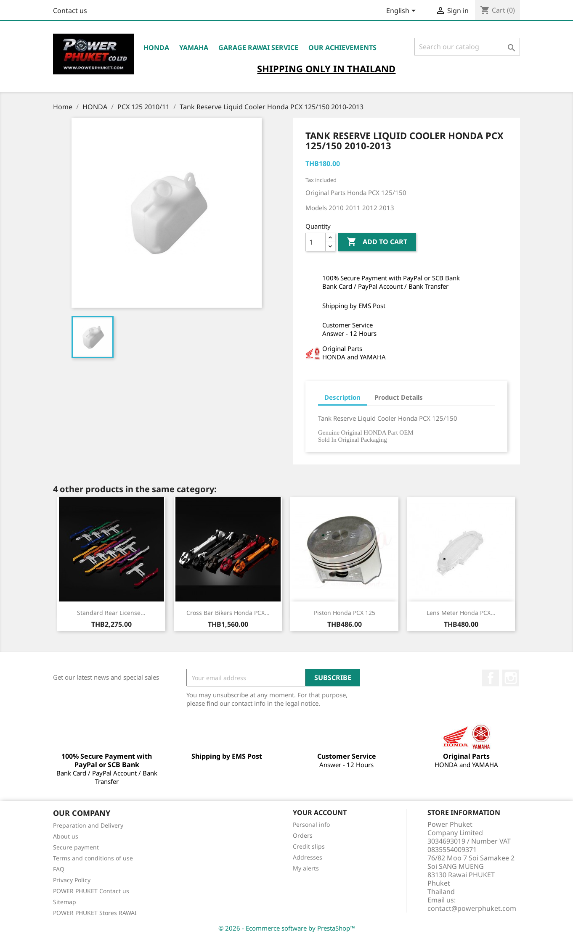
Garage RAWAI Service (258, 47)
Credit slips (309, 846)
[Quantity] (315, 242)
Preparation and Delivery (88, 825)
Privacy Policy (71, 880)
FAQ (58, 869)
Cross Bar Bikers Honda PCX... (228, 613)
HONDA (156, 47)
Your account (320, 812)
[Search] (467, 46)
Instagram (510, 678)
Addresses (307, 857)
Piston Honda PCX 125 (344, 613)
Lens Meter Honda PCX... (461, 613)
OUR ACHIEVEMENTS (342, 47)
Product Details (398, 397)
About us (65, 836)
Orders (303, 835)
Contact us (70, 10)
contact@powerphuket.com (471, 908)
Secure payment (76, 847)
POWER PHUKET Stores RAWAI (95, 913)
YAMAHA (193, 47)
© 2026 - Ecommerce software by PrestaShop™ (286, 928)
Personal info (311, 824)
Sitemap (64, 902)
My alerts (306, 868)
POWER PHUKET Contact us (91, 891)
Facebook (490, 678)
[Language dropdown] (402, 11)
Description (342, 397)
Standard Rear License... (111, 613)
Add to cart (377, 242)
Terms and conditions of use (93, 858)
